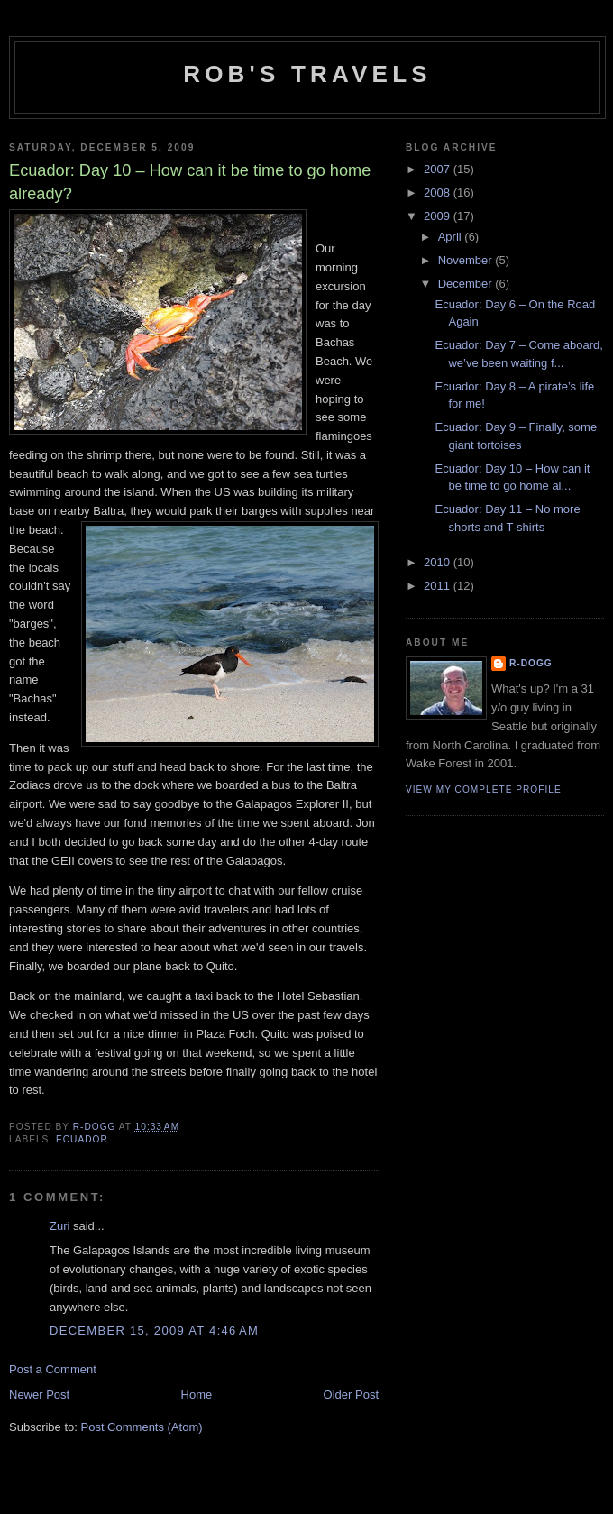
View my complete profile (484, 789)
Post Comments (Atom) (142, 1427)
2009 (438, 216)
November (467, 260)
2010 (438, 562)
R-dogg (531, 663)
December (467, 283)
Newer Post (39, 1394)
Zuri (59, 1226)
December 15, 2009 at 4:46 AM (154, 1330)
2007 (438, 169)
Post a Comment (52, 1369)
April (451, 236)
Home (197, 1394)
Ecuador (82, 1139)
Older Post (351, 1394)
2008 (438, 192)
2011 (438, 585)
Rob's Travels (307, 73)
